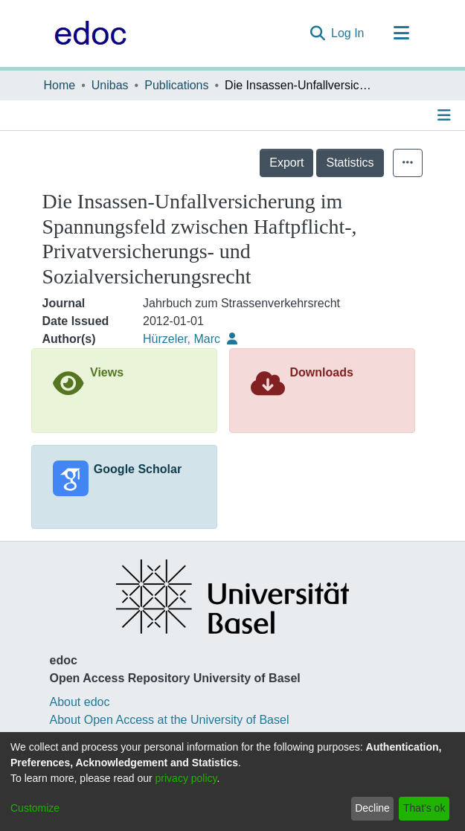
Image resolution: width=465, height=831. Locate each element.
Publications (176, 85)
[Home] (86, 33)
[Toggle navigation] (402, 33)
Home (60, 85)
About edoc (80, 702)
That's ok (424, 808)
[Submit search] (317, 33)
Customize (35, 808)
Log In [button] (348, 33)
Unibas (110, 85)
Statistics (349, 162)
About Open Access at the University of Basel (169, 719)
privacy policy (186, 778)
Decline (372, 808)
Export (286, 162)
